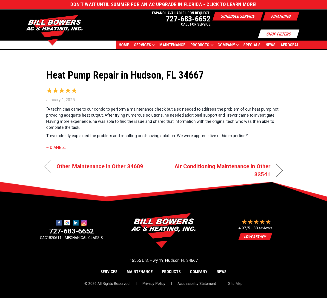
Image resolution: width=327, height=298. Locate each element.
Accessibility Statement (197, 283)
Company (226, 44)
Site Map (235, 283)
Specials (252, 44)
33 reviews (262, 228)
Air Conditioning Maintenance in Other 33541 (220, 170)
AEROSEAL (290, 44)
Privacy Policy (153, 283)
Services (142, 44)
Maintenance (172, 44)
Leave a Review (255, 236)
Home (124, 44)
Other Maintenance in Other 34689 (100, 166)
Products (199, 44)
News (270, 44)
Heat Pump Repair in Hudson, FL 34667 (125, 75)
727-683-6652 (71, 231)
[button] (154, 45)
